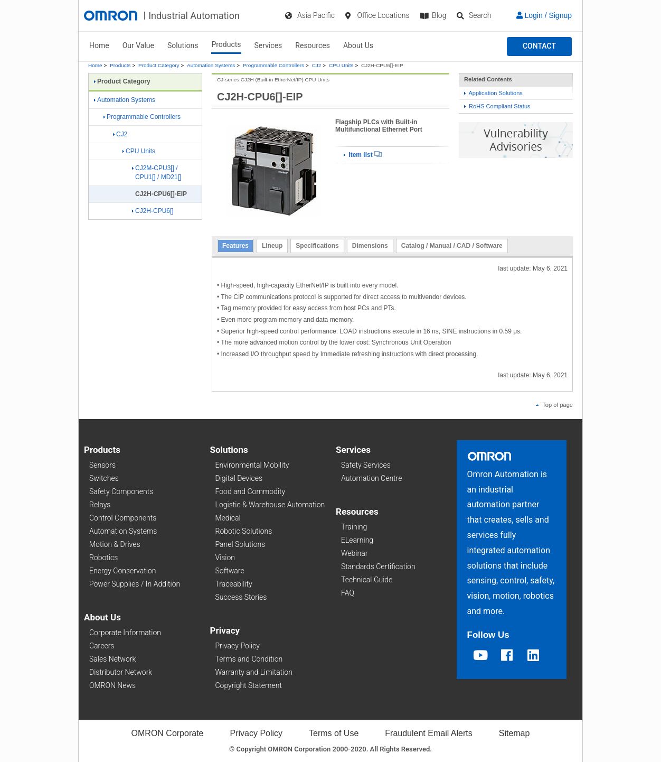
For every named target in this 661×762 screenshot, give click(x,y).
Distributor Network (120, 672)
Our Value (138, 45)
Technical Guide (366, 579)
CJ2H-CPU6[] (153, 211)
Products (226, 44)
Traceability (233, 584)
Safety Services (366, 465)
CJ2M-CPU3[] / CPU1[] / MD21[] (156, 172)
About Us (358, 45)
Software (229, 570)
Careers (101, 646)
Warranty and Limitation (253, 672)
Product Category (158, 65)
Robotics (103, 557)
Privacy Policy (237, 646)
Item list (363, 155)
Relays (99, 504)
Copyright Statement (248, 685)
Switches (104, 478)
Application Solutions (493, 93)
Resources (312, 45)
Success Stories (241, 597)
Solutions (182, 45)
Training (354, 527)
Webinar (354, 553)
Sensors (102, 465)
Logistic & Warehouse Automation (270, 504)
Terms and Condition (249, 659)
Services (268, 45)
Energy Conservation (122, 570)
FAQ (347, 593)
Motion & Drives (114, 544)
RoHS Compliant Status (497, 106)
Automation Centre (371, 478)
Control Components (122, 518)
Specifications (317, 245)
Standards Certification (378, 566)
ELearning (357, 540)
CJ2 (317, 65)
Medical (228, 518)
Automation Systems (211, 65)
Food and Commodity (250, 491)
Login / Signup (544, 15)
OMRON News (112, 685)
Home (99, 45)
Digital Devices (239, 478)
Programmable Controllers (273, 65)
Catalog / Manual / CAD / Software (452, 245)
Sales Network (112, 659)
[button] (539, 46)
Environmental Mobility (252, 465)
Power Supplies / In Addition (134, 584)
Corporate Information (125, 632)
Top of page (554, 405)
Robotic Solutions (243, 531)
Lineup (272, 245)
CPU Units (341, 65)
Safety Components (121, 491)
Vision (225, 557)
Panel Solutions (240, 544)
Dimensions (370, 245)
